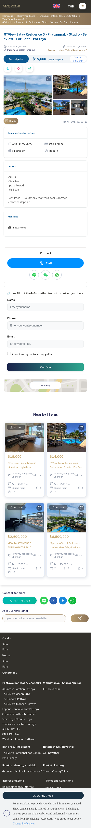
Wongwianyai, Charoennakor (62, 682)
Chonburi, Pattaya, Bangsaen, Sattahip (58, 15)
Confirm (45, 367)
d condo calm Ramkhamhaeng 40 (22, 771)
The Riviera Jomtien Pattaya (19, 724)
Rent (5, 649)
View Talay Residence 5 (13, 18)
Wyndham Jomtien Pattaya (18, 739)
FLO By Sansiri (51, 688)
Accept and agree (22, 354)
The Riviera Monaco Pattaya (19, 703)
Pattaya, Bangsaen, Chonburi (21, 682)
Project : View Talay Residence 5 (67, 50)
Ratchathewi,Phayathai (58, 746)
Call (45, 263)
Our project (9, 672)
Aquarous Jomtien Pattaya (18, 688)
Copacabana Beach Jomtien (19, 714)
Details (12, 166)
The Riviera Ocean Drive (16, 693)
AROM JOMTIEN (11, 729)
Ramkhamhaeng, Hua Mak (19, 765)
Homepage (7, 15)
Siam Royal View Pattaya (17, 719)
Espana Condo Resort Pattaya (20, 709)
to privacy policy (42, 354)
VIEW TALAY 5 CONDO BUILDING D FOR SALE (19, 544)
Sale (5, 644)
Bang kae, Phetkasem (16, 746)
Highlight (13, 216)
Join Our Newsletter (15, 610)
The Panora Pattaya (14, 699)
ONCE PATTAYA (10, 734)
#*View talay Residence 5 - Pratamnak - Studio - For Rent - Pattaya (66, 465)
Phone (11, 318)
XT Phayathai (51, 752)
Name (11, 299)
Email (10, 336)
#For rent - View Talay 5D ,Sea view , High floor (22, 464)
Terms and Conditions (59, 780)
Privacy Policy (54, 787)
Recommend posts (26, 15)
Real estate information (21, 132)
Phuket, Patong (53, 765)
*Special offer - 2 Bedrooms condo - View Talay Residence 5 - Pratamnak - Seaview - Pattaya (66, 545)
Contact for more (13, 592)
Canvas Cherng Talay (55, 771)
